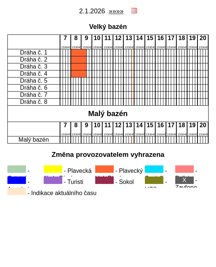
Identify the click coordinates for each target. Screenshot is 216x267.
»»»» (116, 11)
